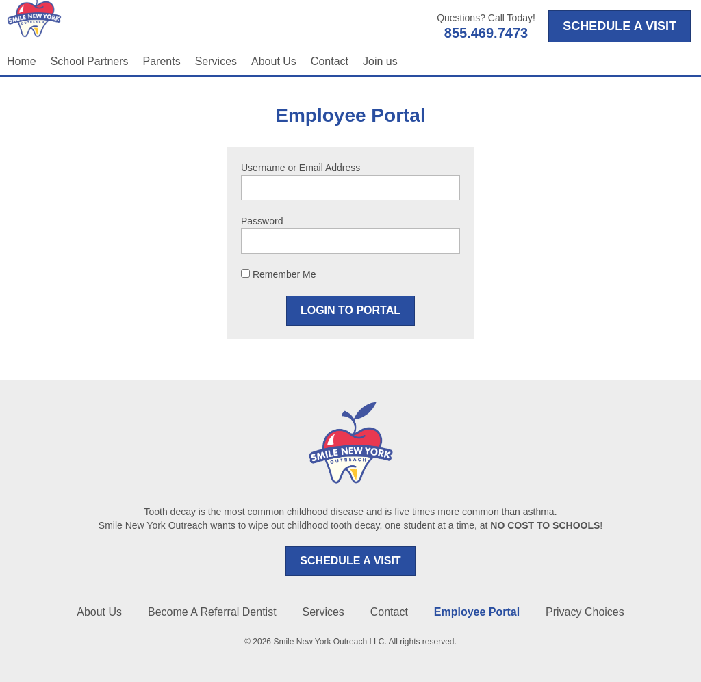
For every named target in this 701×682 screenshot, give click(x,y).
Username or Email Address (300, 167)
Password (262, 220)
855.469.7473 (486, 32)
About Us (273, 61)
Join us (380, 61)
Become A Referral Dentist (212, 612)
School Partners (90, 61)
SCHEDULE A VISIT (350, 560)
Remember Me (278, 274)
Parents (162, 61)
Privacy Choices (585, 612)
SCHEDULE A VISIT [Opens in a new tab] (619, 26)
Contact (329, 61)
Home (21, 61)
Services (216, 61)
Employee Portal (477, 612)
